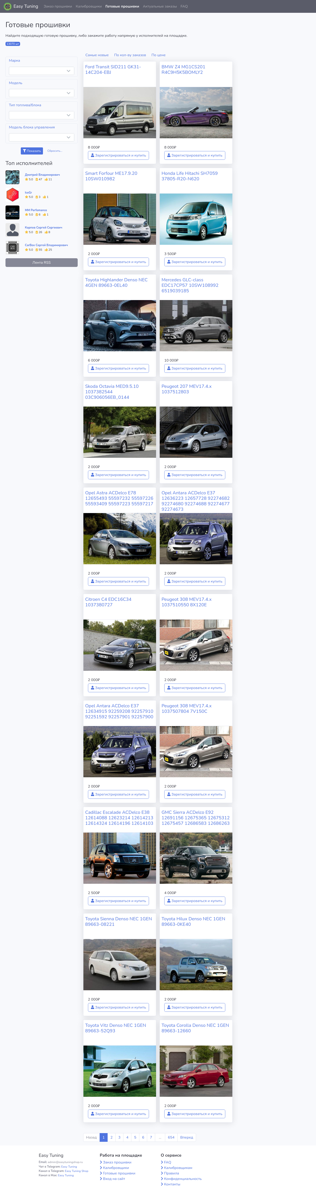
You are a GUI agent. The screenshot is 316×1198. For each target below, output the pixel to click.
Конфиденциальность (183, 1178)
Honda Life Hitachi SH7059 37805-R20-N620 (190, 176)
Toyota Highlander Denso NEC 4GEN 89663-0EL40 (116, 282)
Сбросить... (54, 151)
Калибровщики (89, 6)
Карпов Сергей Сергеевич (43, 228)
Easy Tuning (25, 6)
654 (171, 1137)
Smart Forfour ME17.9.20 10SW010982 (111, 176)
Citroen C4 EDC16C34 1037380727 (108, 602)
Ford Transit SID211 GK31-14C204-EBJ (113, 69)
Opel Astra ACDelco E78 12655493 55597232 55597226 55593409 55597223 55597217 (119, 498)
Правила (171, 1173)
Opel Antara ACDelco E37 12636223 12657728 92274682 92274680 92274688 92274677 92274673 (196, 501)
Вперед (186, 1137)
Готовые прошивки (122, 6)
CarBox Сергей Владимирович (46, 245)
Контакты (172, 1184)
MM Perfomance (36, 210)
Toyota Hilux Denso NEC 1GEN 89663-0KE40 (193, 921)
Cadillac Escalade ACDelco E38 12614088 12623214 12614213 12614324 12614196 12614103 (119, 817)
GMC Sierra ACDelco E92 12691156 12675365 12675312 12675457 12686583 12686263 (196, 817)
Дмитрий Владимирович (42, 175)
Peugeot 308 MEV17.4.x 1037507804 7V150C (187, 708)
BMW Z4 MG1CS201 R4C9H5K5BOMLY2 (183, 69)
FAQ (184, 6)
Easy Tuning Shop (76, 1171)
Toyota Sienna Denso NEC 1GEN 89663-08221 (118, 921)
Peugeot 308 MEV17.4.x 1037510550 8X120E (187, 602)
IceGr (28, 193)
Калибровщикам (178, 1167)
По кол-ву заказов (130, 55)
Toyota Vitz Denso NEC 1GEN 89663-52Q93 (115, 1028)
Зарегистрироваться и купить (118, 155)
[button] (308, 6)
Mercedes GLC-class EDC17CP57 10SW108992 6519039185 (190, 285)
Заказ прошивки (58, 6)
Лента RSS (41, 262)
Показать (32, 151)
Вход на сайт (114, 1178)
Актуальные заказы (160, 6)
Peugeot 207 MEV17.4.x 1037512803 (187, 389)
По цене (158, 55)
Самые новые (97, 55)
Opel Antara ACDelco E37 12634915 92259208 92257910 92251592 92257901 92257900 (119, 711)
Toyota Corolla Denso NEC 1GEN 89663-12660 (195, 1028)
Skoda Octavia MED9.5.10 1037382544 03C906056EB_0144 (112, 391)
